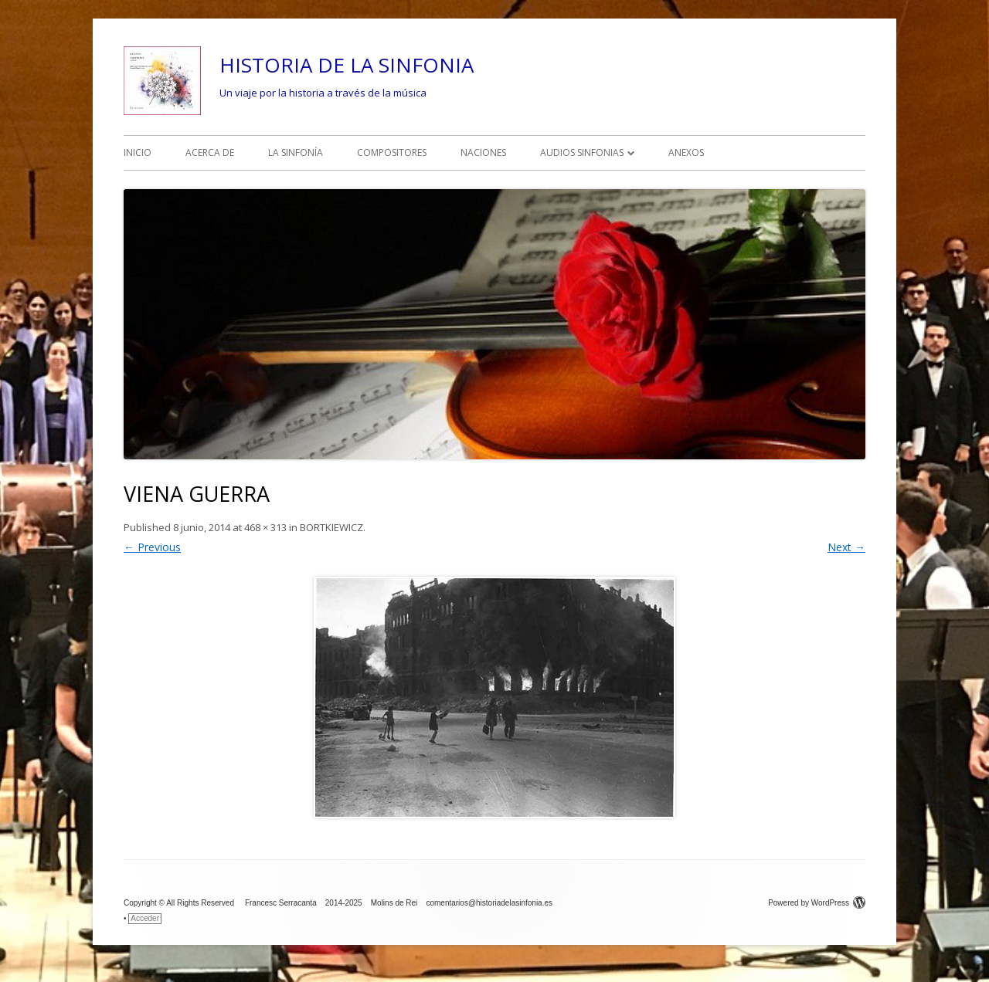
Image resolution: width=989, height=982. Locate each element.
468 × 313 (265, 527)
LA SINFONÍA (295, 152)
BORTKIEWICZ (331, 527)
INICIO (137, 152)
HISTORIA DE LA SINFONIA (346, 65)
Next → (846, 547)
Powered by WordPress (816, 903)
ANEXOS (686, 152)
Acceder (145, 918)
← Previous (152, 547)
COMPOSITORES (392, 152)
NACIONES (483, 152)
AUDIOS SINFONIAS (582, 152)
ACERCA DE (209, 152)
